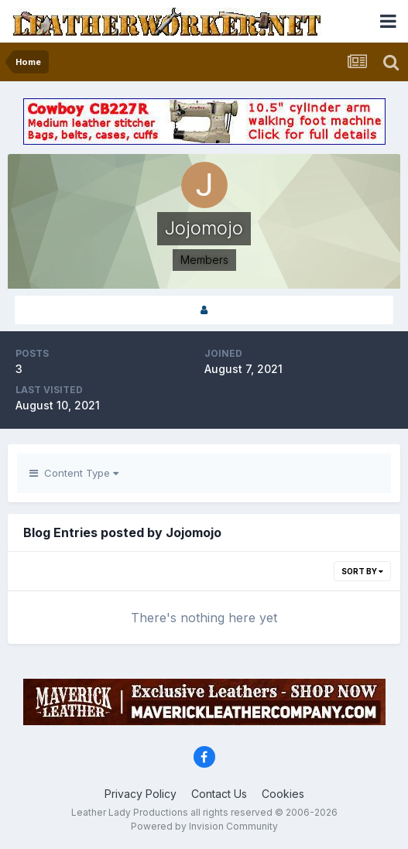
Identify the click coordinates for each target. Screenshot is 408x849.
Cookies (283, 793)
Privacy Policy (141, 793)
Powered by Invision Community (204, 826)
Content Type (73, 473)
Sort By (362, 571)
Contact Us (219, 793)
